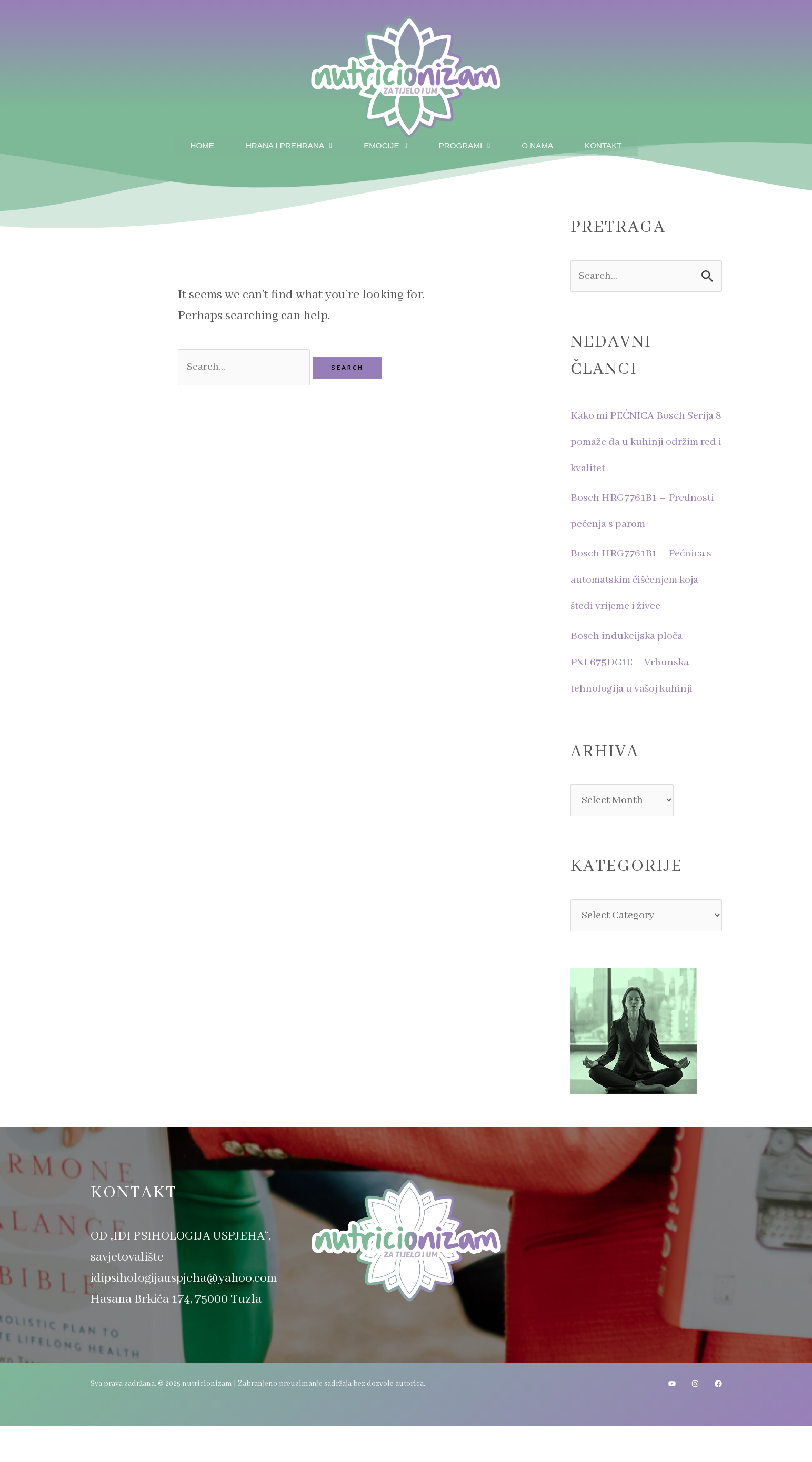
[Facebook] (718, 1420)
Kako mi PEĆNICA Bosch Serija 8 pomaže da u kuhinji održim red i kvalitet (645, 442)
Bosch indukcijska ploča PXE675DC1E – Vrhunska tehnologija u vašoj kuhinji (642, 688)
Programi (466, 143)
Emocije (385, 143)
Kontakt (611, 143)
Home (193, 143)
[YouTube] (672, 1420)
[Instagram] (695, 1420)
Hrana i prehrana (283, 143)
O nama (542, 143)
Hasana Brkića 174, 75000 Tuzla (176, 1335)
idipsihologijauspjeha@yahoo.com (184, 1314)
